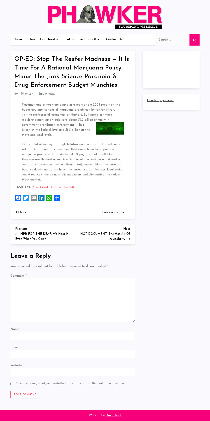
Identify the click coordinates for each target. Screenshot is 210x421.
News (22, 212)
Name (14, 329)
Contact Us (114, 39)
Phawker (27, 94)
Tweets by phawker (160, 100)
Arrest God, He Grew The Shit (53, 187)
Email (14, 347)
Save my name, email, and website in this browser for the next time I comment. (71, 383)
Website (16, 365)
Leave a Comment (115, 212)
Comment (18, 275)
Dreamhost (113, 415)
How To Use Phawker (43, 39)
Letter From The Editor (82, 39)
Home (17, 39)
